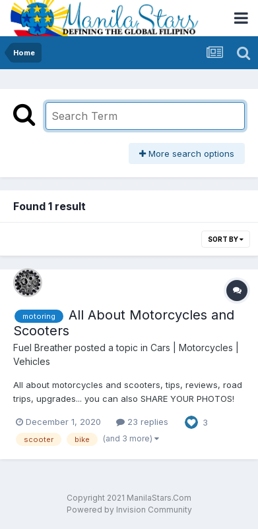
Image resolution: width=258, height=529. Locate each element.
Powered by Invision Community (129, 510)
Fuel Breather (42, 347)
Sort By (225, 239)
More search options (186, 153)
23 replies (142, 421)
